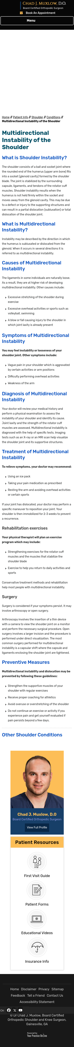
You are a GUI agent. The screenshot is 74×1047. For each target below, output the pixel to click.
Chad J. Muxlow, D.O (37, 814)
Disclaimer (29, 989)
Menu (36, 21)
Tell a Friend (36, 995)
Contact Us (55, 995)
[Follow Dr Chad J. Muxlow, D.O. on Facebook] (8, 1010)
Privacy (43, 989)
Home (5, 117)
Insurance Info (37, 961)
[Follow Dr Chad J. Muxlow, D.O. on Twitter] (14, 1010)
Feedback (18, 995)
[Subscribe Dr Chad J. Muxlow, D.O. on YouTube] (20, 1010)
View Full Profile (37, 827)
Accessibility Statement (37, 1002)
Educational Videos (37, 933)
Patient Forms (37, 904)
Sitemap (58, 989)
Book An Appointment (40, 12)
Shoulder (37, 117)
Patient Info (20, 117)
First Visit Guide (37, 876)
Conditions (53, 117)
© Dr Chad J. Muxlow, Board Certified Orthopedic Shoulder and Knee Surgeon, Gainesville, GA (37, 1019)
